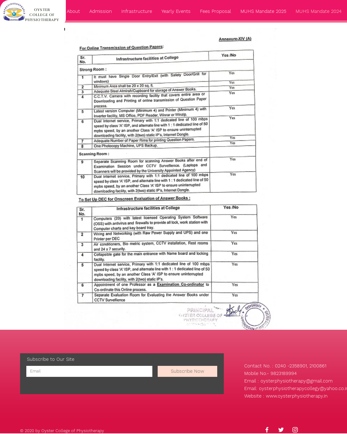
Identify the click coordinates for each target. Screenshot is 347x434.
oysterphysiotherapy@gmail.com (296, 381)
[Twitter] (281, 429)
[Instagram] (295, 429)
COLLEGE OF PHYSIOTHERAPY (42, 17)
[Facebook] (267, 429)
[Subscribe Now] (187, 371)
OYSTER (42, 9)
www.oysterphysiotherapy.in (297, 396)
